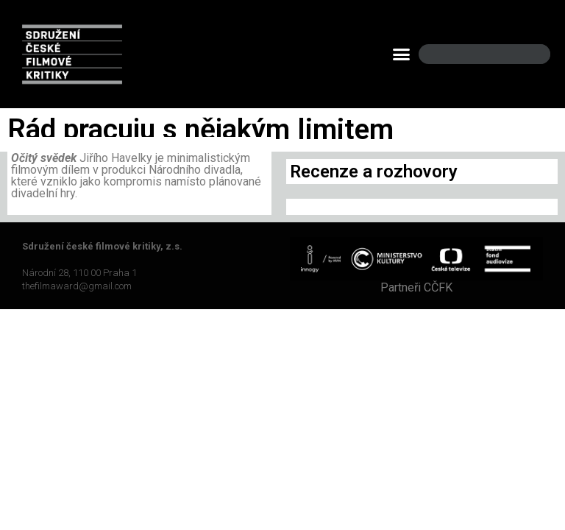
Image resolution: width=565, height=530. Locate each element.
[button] (402, 54)
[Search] (526, 54)
